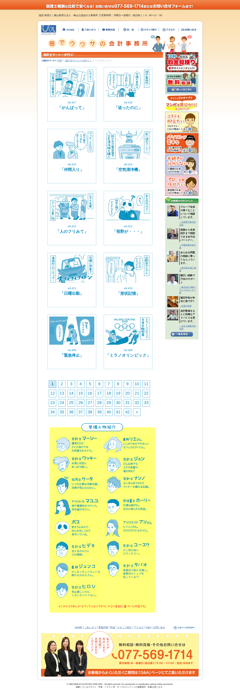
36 (71, 412)
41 (118, 412)
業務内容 (103, 627)
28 (99, 402)
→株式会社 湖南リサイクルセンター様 (187, 290)
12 (52, 393)
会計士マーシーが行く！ (78, 60)
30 (118, 402)
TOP (59, 60)
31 (127, 402)
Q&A (148, 627)
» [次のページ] (137, 412)
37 (80, 412)
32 (137, 402)
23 (52, 402)
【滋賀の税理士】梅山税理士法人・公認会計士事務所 (48, 30)
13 (62, 393)
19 (118, 393)
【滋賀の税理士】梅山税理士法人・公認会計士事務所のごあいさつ (88, 29)
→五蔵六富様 (185, 306)
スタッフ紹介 (124, 627)
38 (90, 412)
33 (146, 402)
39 (99, 412)
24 (62, 402)
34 (52, 412)
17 (99, 393)
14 (71, 393)
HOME (78, 627)
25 (71, 402)
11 (146, 384)
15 (80, 393)
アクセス (139, 627)
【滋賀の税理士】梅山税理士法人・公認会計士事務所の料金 (129, 29)
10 (137, 384)
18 (108, 393)
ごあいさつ (90, 627)
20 (127, 393)
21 (137, 393)
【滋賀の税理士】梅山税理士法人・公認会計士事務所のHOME (68, 29)
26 (80, 402)
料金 (112, 627)
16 (90, 393)
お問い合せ (159, 627)
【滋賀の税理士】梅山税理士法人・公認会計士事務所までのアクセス (169, 29)
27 (90, 402)
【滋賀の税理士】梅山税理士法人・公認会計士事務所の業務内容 (108, 29)
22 (146, 393)
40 (108, 412)
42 (127, 412)
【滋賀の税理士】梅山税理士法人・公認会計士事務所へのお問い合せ (188, 29)
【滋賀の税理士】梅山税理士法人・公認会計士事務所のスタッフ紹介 (149, 29)
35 (62, 412)
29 (108, 402)
